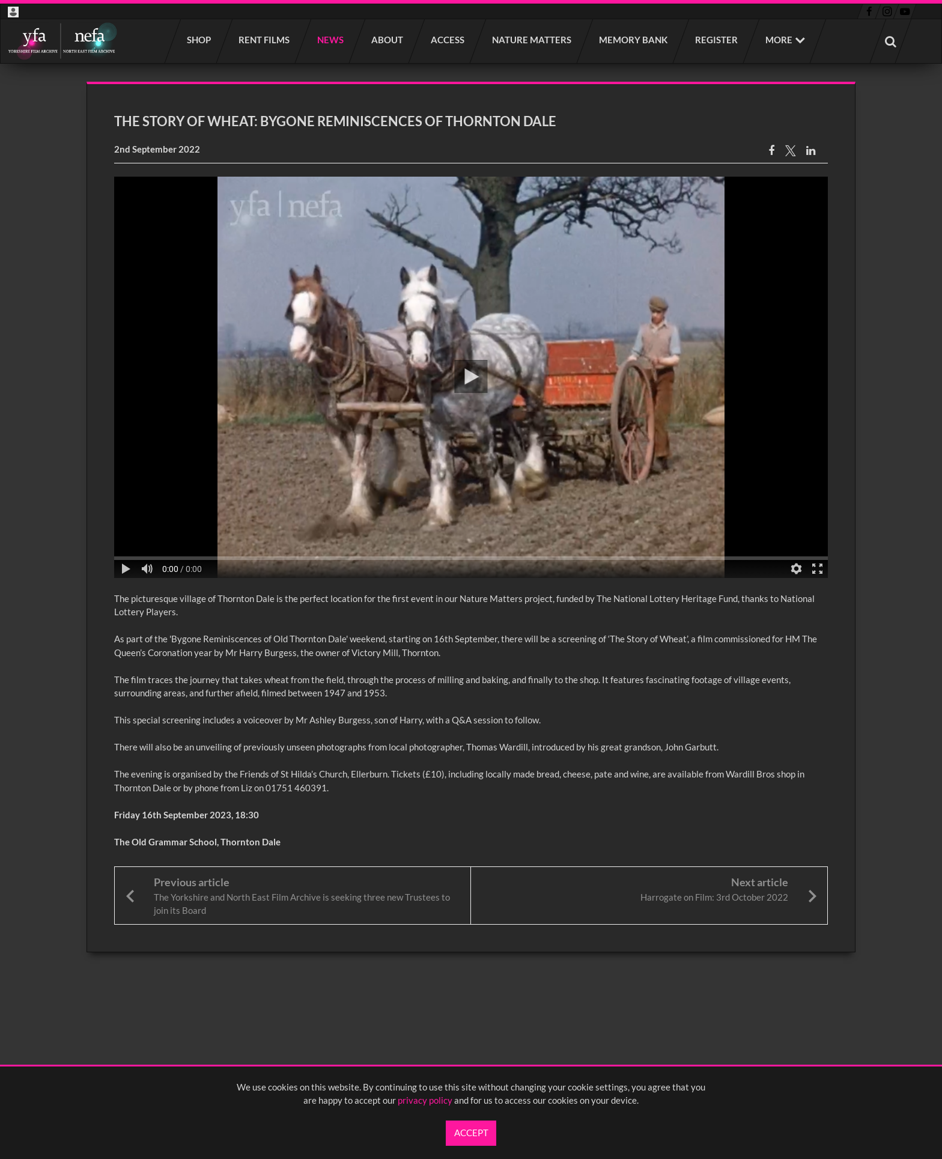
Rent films (264, 39)
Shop (199, 39)
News (331, 39)
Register (717, 39)
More (778, 39)
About (388, 39)
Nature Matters (532, 39)
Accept (471, 1132)
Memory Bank (634, 39)
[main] (471, 517)
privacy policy (425, 1100)
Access (448, 39)
